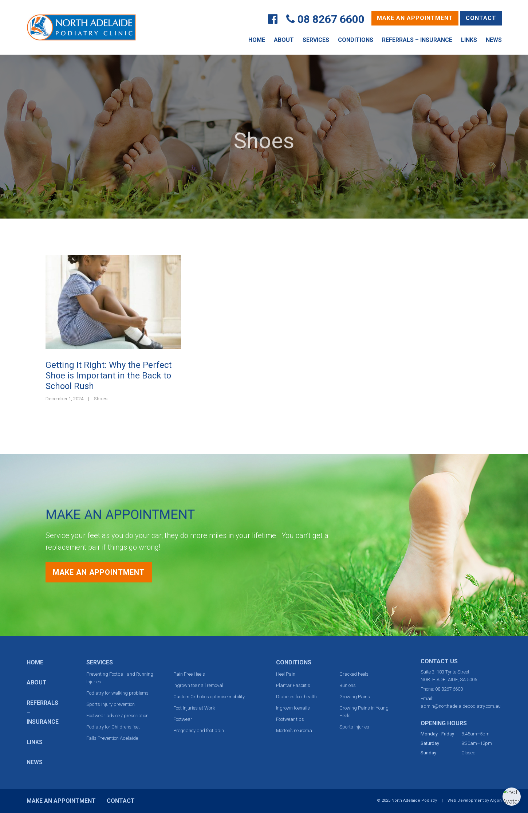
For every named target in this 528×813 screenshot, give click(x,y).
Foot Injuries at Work (194, 708)
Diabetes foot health (296, 696)
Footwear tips (290, 719)
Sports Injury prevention (110, 704)
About (284, 39)
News (494, 39)
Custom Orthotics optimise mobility (209, 696)
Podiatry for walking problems (117, 693)
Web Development (466, 800)
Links (469, 39)
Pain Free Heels (189, 674)
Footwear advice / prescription (117, 715)
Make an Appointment (415, 18)
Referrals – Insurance (417, 39)
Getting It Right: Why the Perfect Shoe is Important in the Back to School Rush (109, 375)
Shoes (100, 398)
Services (316, 39)
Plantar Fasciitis (293, 685)
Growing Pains (354, 696)
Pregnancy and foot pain (198, 730)
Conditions (355, 39)
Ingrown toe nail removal (198, 685)
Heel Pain (285, 674)
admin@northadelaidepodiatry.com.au (461, 706)
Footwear (182, 719)
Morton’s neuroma (294, 730)
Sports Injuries (354, 727)
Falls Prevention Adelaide (112, 738)
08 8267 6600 (331, 19)
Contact (481, 18)
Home (256, 39)
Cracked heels (354, 674)
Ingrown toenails (293, 708)
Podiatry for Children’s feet (113, 727)
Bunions (347, 685)
